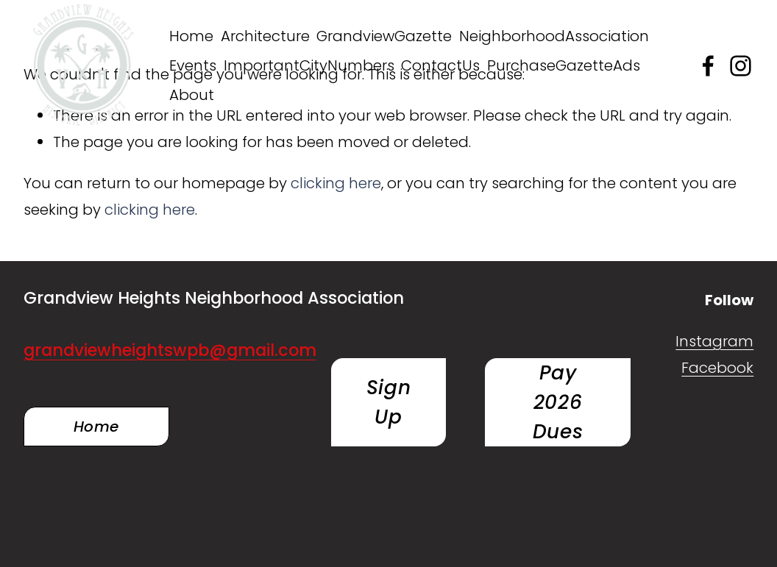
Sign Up (388, 402)
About (191, 95)
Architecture (265, 36)
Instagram (714, 341)
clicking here (336, 183)
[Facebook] (708, 66)
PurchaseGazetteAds (563, 65)
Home (191, 36)
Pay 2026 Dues (558, 402)
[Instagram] (740, 66)
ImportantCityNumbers (309, 65)
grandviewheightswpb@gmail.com (170, 350)
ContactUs (440, 65)
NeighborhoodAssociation (554, 36)
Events (192, 65)
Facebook (717, 367)
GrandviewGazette (384, 36)
